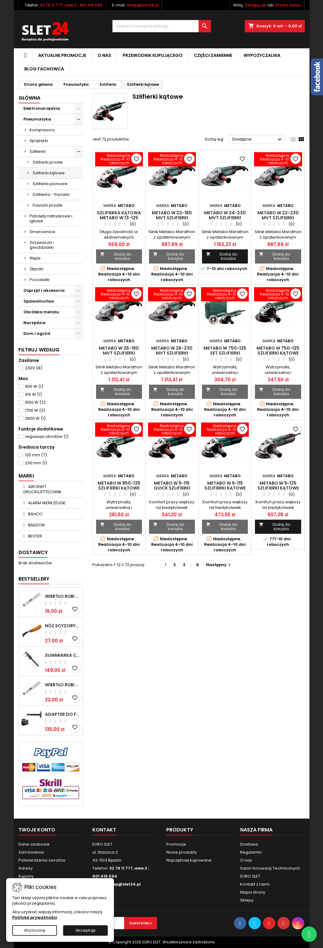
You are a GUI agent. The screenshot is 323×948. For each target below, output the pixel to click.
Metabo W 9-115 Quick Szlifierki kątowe (172, 488)
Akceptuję (85, 930)
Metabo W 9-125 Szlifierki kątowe (278, 485)
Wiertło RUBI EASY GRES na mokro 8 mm (62, 684)
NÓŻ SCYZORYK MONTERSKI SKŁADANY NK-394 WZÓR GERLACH (62, 625)
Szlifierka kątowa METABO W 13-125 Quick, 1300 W (119, 218)
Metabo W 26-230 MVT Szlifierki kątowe (171, 353)
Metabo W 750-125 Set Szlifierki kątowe (225, 353)
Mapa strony (252, 892)
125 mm (36, 455)
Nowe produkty (181, 852)
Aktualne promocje (62, 55)
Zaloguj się (255, 5)
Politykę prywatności (34, 917)
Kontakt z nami (254, 884)
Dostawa (249, 844)
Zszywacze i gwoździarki (42, 245)
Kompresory (42, 130)
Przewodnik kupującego (153, 55)
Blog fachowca (44, 69)
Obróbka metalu (41, 312)
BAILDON (36, 525)
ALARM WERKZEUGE (46, 503)
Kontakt (104, 829)
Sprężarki (39, 141)
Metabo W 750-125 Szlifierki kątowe (277, 350)
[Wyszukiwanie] (161, 26)
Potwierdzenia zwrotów (42, 860)
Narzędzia (34, 323)
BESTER (34, 536)
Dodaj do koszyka (115, 256)
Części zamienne (213, 55)
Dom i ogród (36, 333)
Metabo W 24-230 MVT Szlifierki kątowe (225, 218)
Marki (26, 475)
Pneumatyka (37, 119)
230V (33, 368)
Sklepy (246, 900)
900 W (34, 386)
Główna (29, 97)
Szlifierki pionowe (50, 184)
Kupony (26, 876)
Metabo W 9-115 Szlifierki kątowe (225, 485)
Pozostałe (40, 280)
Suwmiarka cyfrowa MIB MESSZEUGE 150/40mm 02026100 (62, 655)
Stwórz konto (288, 5)
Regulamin (251, 852)
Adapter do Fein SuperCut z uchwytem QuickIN (62, 714)
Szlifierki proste (48, 162)
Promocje (176, 844)
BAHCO (34, 514)
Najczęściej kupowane (189, 860)
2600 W (35, 418)
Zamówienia (31, 852)
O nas (104, 55)
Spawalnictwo (38, 301)
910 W (33, 394)
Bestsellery (33, 578)
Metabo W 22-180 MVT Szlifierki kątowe (172, 218)
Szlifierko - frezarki (51, 194)
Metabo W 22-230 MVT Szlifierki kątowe (278, 218)
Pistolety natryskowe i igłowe (51, 218)
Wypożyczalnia (262, 55)
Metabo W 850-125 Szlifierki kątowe (119, 485)
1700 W (35, 410)
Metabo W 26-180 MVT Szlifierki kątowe (119, 353)
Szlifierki (38, 151)
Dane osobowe (34, 844)
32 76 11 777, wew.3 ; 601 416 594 (71, 5)
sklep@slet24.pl (143, 5)
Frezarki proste (48, 205)
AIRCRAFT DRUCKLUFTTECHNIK (42, 489)
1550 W (35, 402)
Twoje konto (36, 829)
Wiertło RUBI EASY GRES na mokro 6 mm (62, 596)
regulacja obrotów (46, 436)
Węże (35, 258)
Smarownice (42, 232)
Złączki (36, 269)
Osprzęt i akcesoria (44, 290)
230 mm (36, 463)
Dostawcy (33, 552)
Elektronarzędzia (41, 108)
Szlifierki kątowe (49, 173)
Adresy (25, 868)
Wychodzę (34, 930)
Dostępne (258, 139)
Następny (219, 565)
